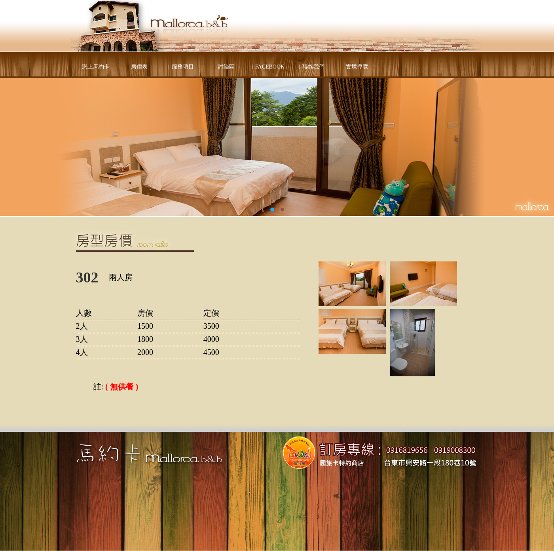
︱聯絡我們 (310, 67)
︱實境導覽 (354, 67)
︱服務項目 (180, 67)
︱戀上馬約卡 (93, 67)
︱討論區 (223, 67)
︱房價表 (136, 67)
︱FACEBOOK (267, 67)
